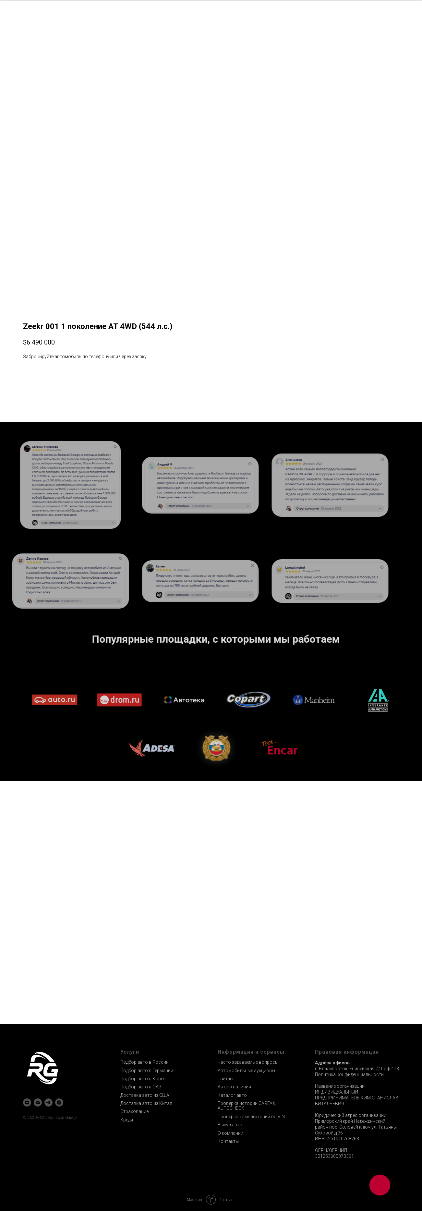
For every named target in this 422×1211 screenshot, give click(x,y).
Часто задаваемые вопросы (248, 1062)
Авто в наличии (234, 1086)
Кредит (127, 1119)
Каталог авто (232, 1095)
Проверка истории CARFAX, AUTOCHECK (247, 1106)
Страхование (134, 1111)
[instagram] (59, 1102)
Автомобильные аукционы (246, 1070)
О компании (230, 1133)
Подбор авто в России (144, 1062)
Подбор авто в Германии (146, 1070)
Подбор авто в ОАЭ (141, 1086)
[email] (38, 1102)
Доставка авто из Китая (146, 1103)
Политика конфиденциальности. (350, 1074)
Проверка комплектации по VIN (251, 1116)
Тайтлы (225, 1078)
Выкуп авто (230, 1124)
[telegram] (48, 1102)
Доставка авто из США (144, 1095)
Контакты (228, 1141)
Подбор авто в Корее (142, 1078)
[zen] (27, 1102)
